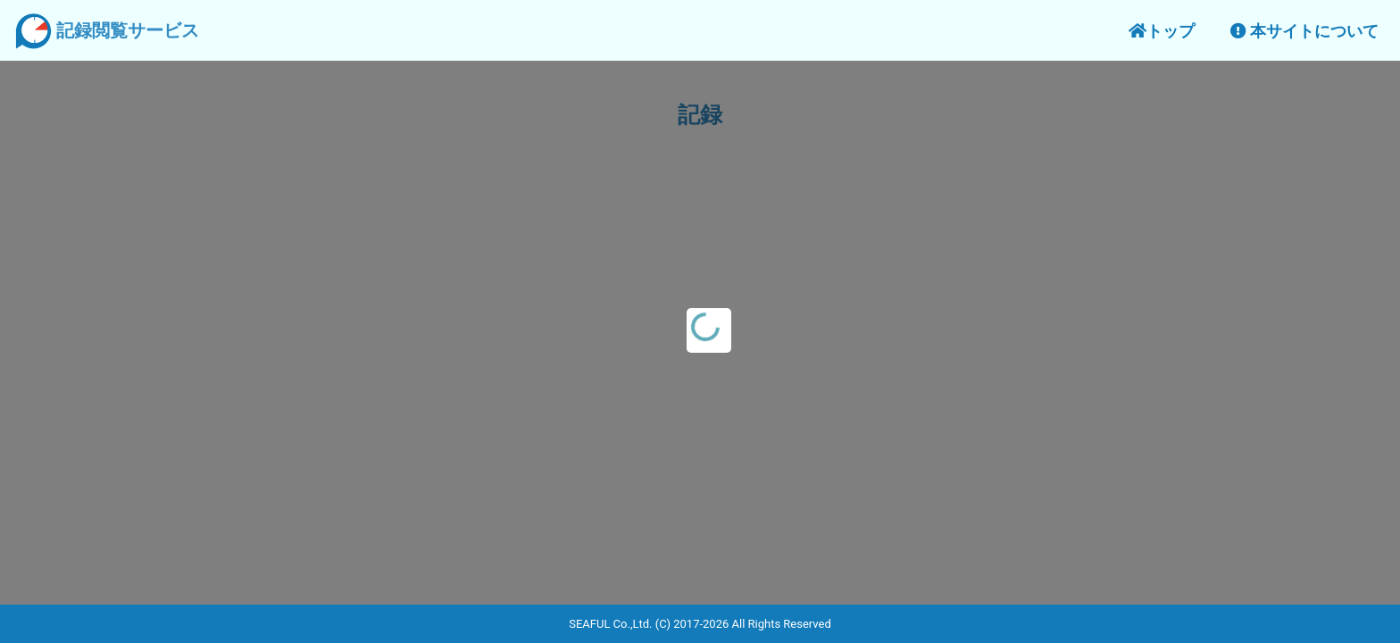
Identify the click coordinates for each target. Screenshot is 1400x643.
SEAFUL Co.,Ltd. (610, 623)
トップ (1162, 30)
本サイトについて (1304, 30)
